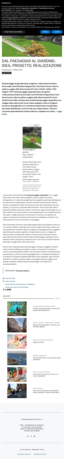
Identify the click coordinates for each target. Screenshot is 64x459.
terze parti (31, 12)
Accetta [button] (56, 32)
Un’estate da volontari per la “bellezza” (20, 284)
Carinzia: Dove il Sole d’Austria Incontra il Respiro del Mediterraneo (46, 309)
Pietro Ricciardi (6, 70)
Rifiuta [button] (45, 32)
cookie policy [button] (29, 10)
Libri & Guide (6, 73)
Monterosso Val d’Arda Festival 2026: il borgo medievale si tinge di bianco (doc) (46, 391)
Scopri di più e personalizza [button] (13, 32)
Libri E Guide (10, 281)
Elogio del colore (38, 342)
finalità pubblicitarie (12, 17)
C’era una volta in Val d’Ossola (16, 287)
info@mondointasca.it (32, 419)
